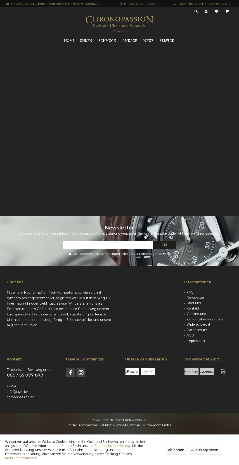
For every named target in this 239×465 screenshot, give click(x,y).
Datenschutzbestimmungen (99, 253)
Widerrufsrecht (198, 324)
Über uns (194, 303)
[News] (148, 41)
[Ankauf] (129, 41)
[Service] (167, 41)
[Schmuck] (107, 41)
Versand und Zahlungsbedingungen (205, 316)
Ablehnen (176, 450)
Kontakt (193, 308)
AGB (190, 335)
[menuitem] (227, 11)
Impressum (196, 341)
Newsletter (195, 298)
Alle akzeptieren (204, 450)
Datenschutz (197, 330)
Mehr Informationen (21, 458)
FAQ (190, 292)
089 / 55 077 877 (25, 375)
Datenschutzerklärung (112, 446)
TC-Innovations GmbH (156, 425)
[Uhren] (86, 41)
